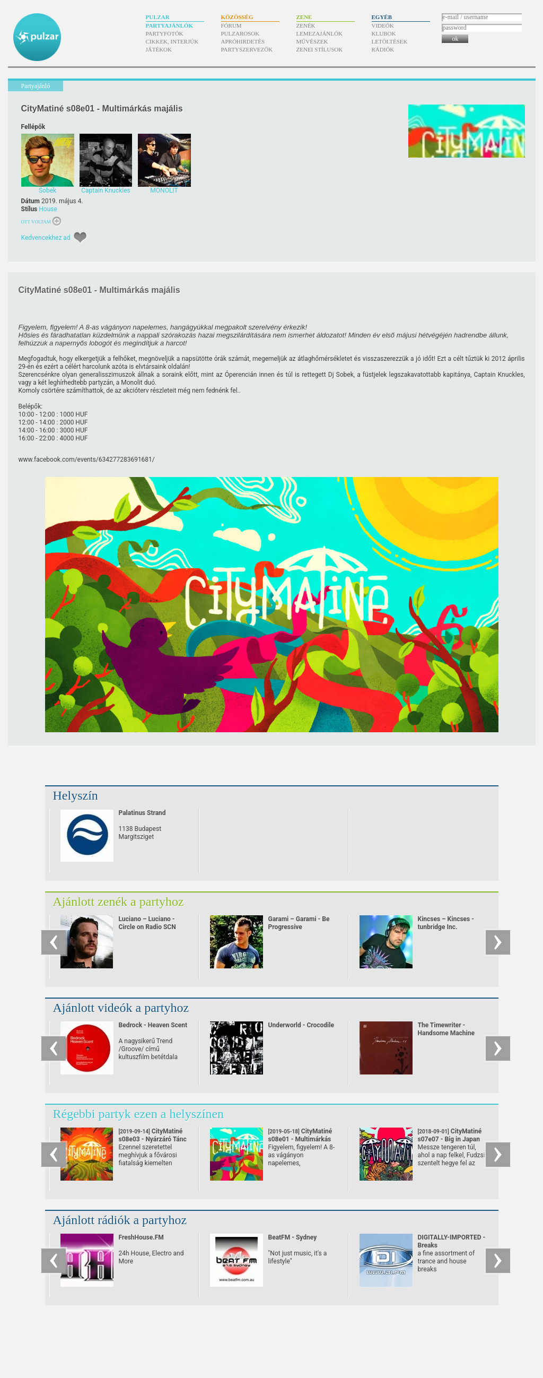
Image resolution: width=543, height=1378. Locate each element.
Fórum (231, 25)
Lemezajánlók (319, 33)
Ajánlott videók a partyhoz (121, 1008)
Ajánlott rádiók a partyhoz (120, 1220)
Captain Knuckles (498, 374)
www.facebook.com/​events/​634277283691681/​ (87, 459)
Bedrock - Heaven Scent (153, 1025)
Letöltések (390, 41)
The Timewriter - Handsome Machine (446, 1029)
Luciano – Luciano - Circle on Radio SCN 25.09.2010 (147, 927)
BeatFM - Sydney (292, 1237)
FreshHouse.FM (141, 1237)
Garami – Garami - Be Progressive (299, 923)
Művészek (312, 41)
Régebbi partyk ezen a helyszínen (138, 1114)
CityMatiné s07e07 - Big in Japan (450, 1139)
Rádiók (383, 49)
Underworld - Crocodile (301, 1025)
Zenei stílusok (319, 49)
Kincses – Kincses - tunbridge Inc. (446, 923)
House (48, 209)
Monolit (132, 382)
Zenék (306, 25)
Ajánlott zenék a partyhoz (118, 901)
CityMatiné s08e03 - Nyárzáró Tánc (153, 1139)
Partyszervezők (247, 49)
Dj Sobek (341, 374)
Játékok (159, 49)
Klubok (384, 33)
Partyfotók (164, 33)
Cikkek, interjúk (172, 41)
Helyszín (75, 795)
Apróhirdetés (243, 41)
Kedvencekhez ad (46, 237)
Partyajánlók (169, 25)
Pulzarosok (240, 33)
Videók (383, 25)
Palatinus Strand (142, 813)
